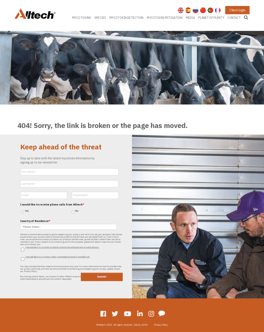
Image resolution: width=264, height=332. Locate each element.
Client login (237, 10)
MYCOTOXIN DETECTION (127, 18)
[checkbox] (71, 208)
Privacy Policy (161, 324)
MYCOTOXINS (81, 18)
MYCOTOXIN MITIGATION (164, 18)
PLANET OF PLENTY (211, 18)
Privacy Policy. (31, 271)
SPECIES (100, 18)
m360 (144, 324)
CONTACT (234, 18)
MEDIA (190, 18)
